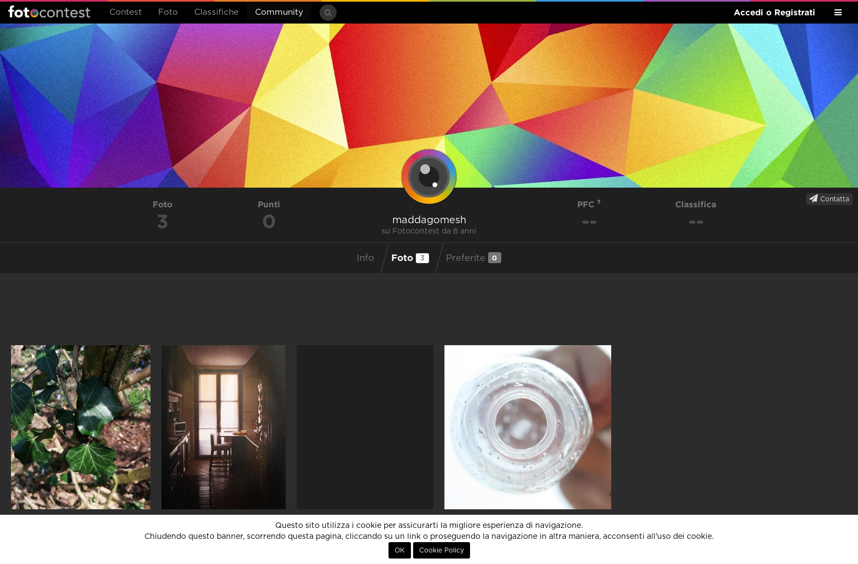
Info (365, 258)
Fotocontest (49, 11)
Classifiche (216, 12)
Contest (125, 12)
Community (279, 12)
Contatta (829, 198)
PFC (589, 204)
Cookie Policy (441, 550)
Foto (168, 12)
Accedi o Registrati (774, 12)
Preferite (473, 257)
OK (400, 550)
